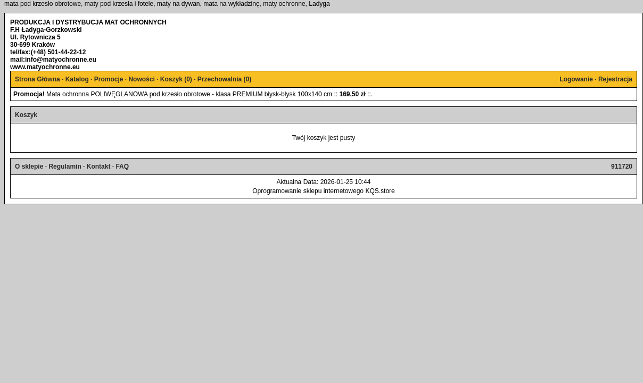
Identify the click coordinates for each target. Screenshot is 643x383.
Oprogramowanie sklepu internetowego (308, 191)
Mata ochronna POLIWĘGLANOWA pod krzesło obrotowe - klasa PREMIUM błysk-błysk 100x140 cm (189, 94)
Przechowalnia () (224, 79)
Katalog (77, 79)
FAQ (122, 166)
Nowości (141, 79)
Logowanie (576, 79)
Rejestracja (615, 79)
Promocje (108, 79)
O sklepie (29, 166)
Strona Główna (37, 79)
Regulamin (64, 166)
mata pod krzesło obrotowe (42, 3)
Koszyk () (176, 79)
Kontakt (99, 166)
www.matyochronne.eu (45, 67)
